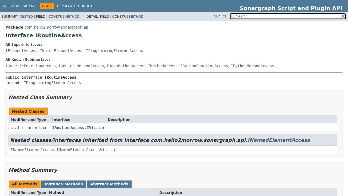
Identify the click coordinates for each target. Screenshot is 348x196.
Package (29, 6)
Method (72, 17)
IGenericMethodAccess (81, 66)
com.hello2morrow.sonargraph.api (56, 27)
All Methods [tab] (24, 184)
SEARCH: (221, 16)
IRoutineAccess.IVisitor (78, 127)
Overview (10, 6)
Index (87, 6)
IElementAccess (21, 50)
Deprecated (68, 6)
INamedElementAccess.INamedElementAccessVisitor (63, 150)
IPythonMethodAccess (252, 66)
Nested (26, 17)
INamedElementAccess (61, 50)
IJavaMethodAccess (126, 66)
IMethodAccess (163, 66)
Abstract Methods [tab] (109, 184)
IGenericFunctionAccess (30, 66)
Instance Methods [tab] (64, 184)
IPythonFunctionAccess (204, 66)
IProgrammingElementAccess (114, 50)
